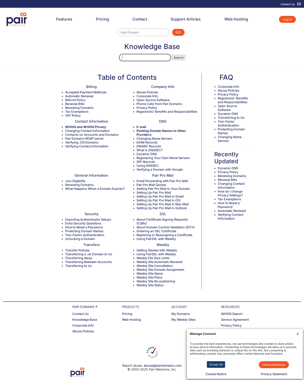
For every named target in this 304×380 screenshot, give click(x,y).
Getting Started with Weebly (156, 250)
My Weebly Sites (183, 320)
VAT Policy (73, 115)
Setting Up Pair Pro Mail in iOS (158, 200)
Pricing (102, 19)
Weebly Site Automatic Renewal (159, 262)
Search (179, 57)
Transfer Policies (77, 250)
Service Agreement (235, 320)
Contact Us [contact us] (291, 4)
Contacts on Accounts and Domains (91, 135)
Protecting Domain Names (84, 231)
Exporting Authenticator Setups (88, 219)
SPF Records (145, 162)
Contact (139, 19)
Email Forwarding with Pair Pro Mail (162, 181)
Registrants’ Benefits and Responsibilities (166, 111)
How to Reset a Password (84, 227)
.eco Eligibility (75, 181)
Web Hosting (236, 19)
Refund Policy (75, 100)
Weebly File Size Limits (153, 258)
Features (64, 19)
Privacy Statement (274, 374)
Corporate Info (147, 96)
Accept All (216, 364)
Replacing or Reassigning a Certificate (164, 235)
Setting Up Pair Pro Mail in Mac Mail (162, 204)
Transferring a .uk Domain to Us (88, 254)
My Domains (180, 314)
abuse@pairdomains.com (163, 365)
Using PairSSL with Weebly (156, 239)
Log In (287, 19)
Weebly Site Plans (149, 277)
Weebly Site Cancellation (154, 266)
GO (178, 32)
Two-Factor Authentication (84, 235)
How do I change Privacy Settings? (230, 193)
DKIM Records (147, 142)
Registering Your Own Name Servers (163, 158)
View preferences (274, 364)
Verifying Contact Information (87, 146)
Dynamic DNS (146, 154)
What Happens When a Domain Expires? (95, 189)
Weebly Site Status (150, 285)
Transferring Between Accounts (88, 262)
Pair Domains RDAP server (84, 138)
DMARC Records (148, 146)
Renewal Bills (75, 104)
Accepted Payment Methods (86, 92)
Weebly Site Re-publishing (155, 281)
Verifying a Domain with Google (159, 169)
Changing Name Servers (154, 138)
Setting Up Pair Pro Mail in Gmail (160, 196)
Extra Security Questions (83, 223)
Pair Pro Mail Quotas (151, 185)
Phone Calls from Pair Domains (159, 104)
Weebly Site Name (149, 273)
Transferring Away (78, 258)
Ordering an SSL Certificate (156, 231)
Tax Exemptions (77, 111)
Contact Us (80, 314)
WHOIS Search (232, 314)
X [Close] (298, 334)
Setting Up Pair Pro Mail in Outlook (161, 208)
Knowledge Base (84, 320)
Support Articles (186, 19)
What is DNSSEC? (149, 150)
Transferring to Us (78, 266)
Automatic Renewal (79, 96)
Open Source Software (152, 100)
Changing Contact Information (87, 131)
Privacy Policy (146, 108)
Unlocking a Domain (80, 239)
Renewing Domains (79, 108)
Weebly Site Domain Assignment (160, 270)
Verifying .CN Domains (81, 142)
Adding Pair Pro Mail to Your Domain (163, 189)
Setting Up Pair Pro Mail (153, 192)
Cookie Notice (216, 374)
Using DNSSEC (147, 166)
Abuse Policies (147, 92)
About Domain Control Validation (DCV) (165, 227)
